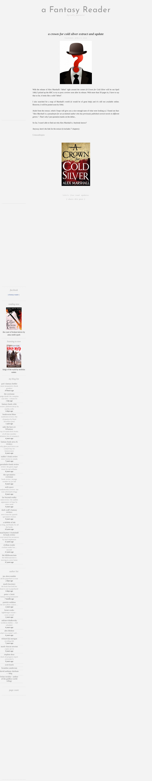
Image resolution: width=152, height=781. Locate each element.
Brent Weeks (9, 610)
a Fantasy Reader (76, 10)
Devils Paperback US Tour (9, 579)
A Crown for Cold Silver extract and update (76, 34)
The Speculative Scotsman (9, 476)
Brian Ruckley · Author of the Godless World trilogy (9, 679)
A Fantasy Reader (13, 295)
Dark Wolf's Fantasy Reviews (9, 511)
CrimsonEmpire (39, 135)
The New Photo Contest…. (9, 605)
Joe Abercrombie (9, 576)
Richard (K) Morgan (9, 639)
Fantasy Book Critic (9, 404)
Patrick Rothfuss (9, 602)
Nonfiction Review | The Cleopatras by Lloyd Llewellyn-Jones (9, 419)
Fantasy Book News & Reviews (9, 443)
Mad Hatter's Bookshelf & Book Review (9, 534)
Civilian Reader (9, 545)
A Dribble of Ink (9, 522)
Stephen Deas (9, 655)
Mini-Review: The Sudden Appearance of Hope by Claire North (9, 502)
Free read (75, 195)
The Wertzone (9, 394)
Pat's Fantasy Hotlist (9, 384)
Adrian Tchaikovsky (9, 620)
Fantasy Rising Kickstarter (9, 597)
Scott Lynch (9, 665)
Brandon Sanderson (9, 668)
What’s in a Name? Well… (9, 633)
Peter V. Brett (9, 594)
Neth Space (9, 487)
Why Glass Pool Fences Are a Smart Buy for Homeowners (9, 448)
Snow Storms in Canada (9, 459)
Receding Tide (9, 641)
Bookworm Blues (9, 414)
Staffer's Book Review (9, 457)
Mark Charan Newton (9, 647)
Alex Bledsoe (9, 631)
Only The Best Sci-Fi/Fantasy (9, 428)
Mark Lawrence (9, 584)
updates (85, 195)
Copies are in (9, 649)
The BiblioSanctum (9, 555)
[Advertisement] (14, 77)
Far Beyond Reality (9, 497)
